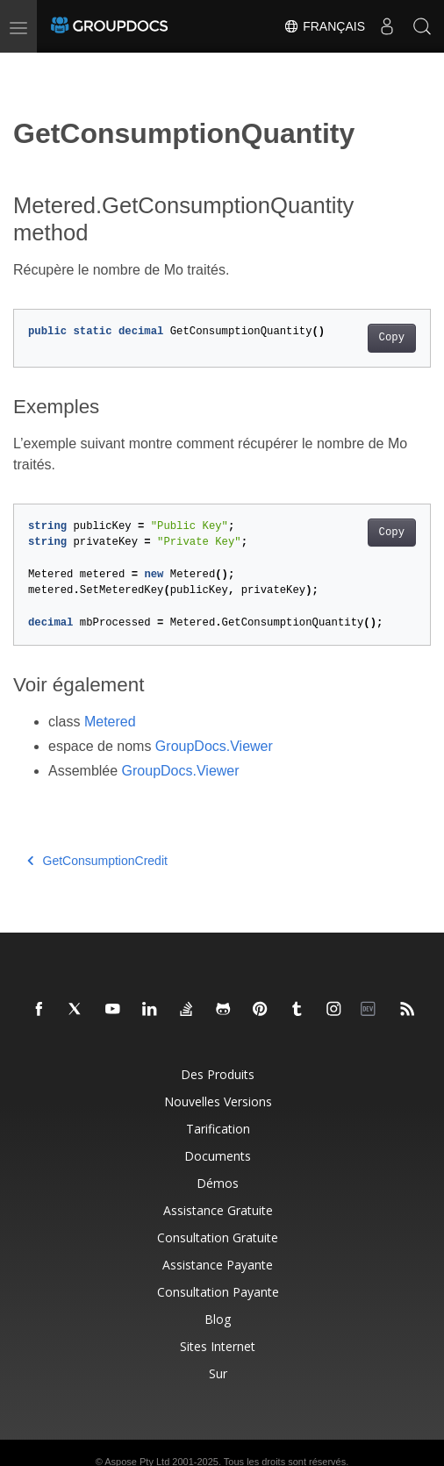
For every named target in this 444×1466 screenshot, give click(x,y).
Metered (110, 721)
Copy (392, 338)
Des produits (217, 1074)
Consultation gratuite (217, 1237)
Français (324, 26)
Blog (217, 1319)
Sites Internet (217, 1346)
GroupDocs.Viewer (214, 746)
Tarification (218, 1128)
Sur (218, 1373)
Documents (217, 1156)
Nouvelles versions (218, 1101)
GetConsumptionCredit (97, 861)
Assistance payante (217, 1264)
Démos (218, 1183)
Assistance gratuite (218, 1210)
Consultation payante (218, 1292)
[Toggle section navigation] (28, 67)
